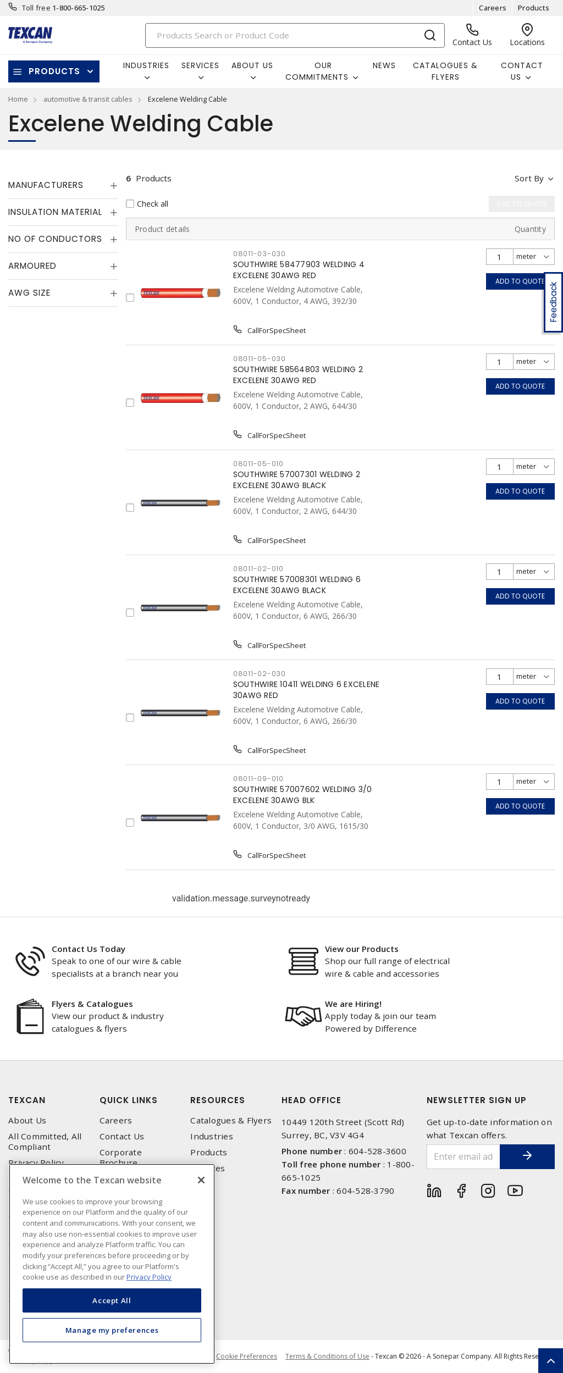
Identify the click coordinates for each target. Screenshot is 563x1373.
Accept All (111, 1300)
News (384, 65)
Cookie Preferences (246, 1356)
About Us (27, 1120)
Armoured (32, 266)
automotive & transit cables (88, 99)
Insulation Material (55, 212)
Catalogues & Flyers (445, 71)
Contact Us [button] (522, 71)
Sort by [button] (529, 178)
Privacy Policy (36, 1163)
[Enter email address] (464, 1156)
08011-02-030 (259, 673)
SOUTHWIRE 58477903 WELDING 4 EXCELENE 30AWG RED (299, 270)
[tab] (63, 185)
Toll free (36, 8)
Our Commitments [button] (317, 71)
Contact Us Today (88, 948)
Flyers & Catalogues (92, 1003)
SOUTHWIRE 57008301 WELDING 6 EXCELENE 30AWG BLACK (297, 585)
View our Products (362, 948)
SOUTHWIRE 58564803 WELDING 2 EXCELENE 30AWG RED (298, 375)
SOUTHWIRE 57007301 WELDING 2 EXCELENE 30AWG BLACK (296, 480)
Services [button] (200, 65)
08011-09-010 (258, 778)
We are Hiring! (353, 1003)
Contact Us (122, 1136)
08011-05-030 (259, 358)
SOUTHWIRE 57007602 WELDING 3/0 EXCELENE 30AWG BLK (302, 795)
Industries (211, 1136)
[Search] (295, 35)
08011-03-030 (259, 253)
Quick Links (129, 1100)
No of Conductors (55, 239)
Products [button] (54, 71)
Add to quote (520, 281)
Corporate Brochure (121, 1157)
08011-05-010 (258, 463)
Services (207, 1168)
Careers (492, 8)
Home (18, 99)
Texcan (27, 1100)
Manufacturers (46, 185)
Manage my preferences (112, 1330)
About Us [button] (252, 65)
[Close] (201, 1180)
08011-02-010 (258, 568)
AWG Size (29, 292)
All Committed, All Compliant (45, 1141)
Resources (217, 1100)
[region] (112, 1264)
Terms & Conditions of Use (327, 1356)
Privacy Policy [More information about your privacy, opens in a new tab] (149, 1277)
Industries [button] (146, 65)
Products (533, 8)
